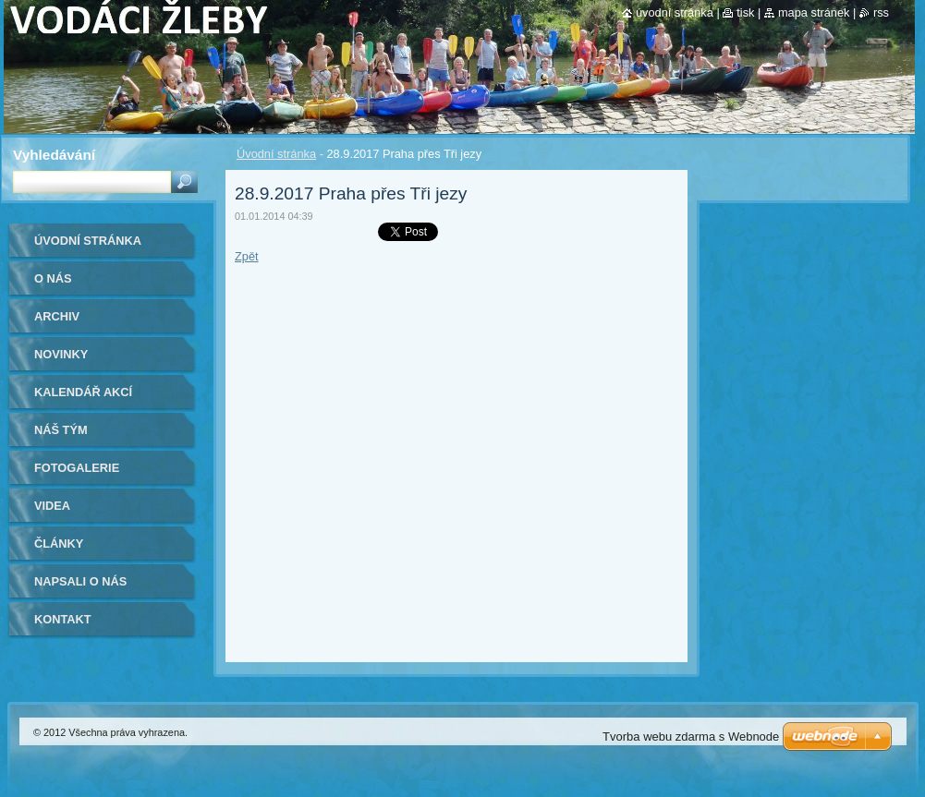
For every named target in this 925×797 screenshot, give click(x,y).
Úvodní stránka (276, 154)
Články (58, 543)
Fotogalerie (76, 468)
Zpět (247, 256)
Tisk (745, 12)
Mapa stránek (814, 12)
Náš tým (61, 430)
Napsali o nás (80, 581)
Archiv (56, 316)
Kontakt (62, 619)
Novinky (61, 354)
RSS (881, 12)
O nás (53, 278)
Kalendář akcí (83, 392)
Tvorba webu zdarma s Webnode (690, 736)
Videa (52, 506)
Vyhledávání (54, 155)
